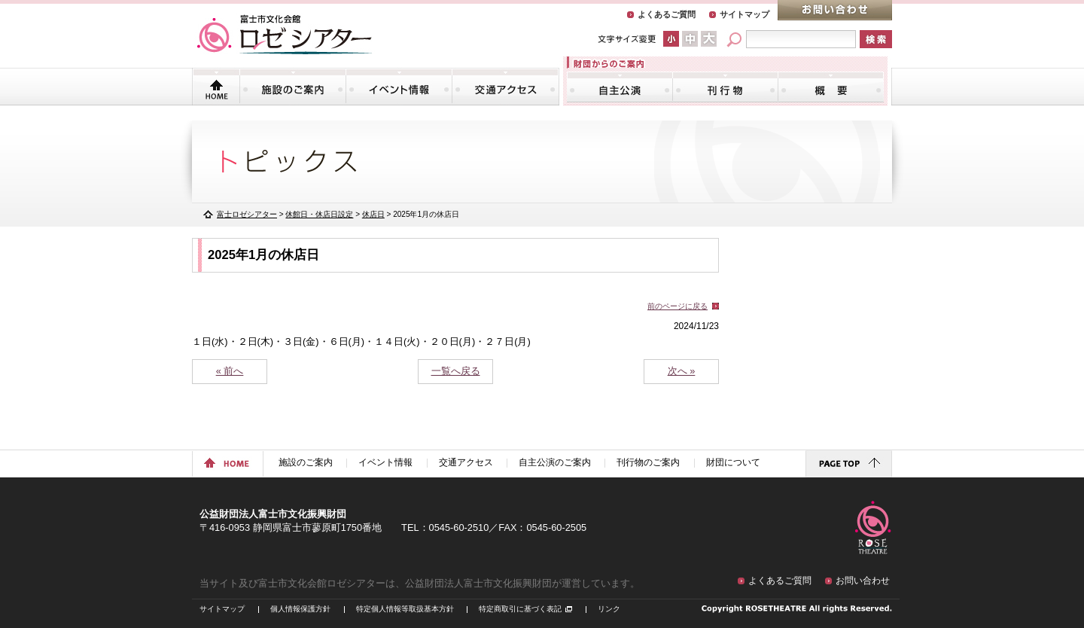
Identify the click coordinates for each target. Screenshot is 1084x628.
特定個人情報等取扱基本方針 (405, 609)
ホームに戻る (227, 463)
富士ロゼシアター (247, 214)
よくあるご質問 (667, 14)
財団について (830, 86)
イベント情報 (399, 86)
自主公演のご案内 (620, 86)
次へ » (682, 370)
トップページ (216, 86)
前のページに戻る (677, 306)
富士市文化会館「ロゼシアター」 (284, 34)
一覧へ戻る (455, 370)
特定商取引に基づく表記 (520, 609)
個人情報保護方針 (300, 609)
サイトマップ (744, 14)
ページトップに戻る (848, 463)
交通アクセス (505, 86)
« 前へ (230, 370)
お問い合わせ (835, 10)
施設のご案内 (293, 86)
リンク (609, 609)
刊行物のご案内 (725, 86)
